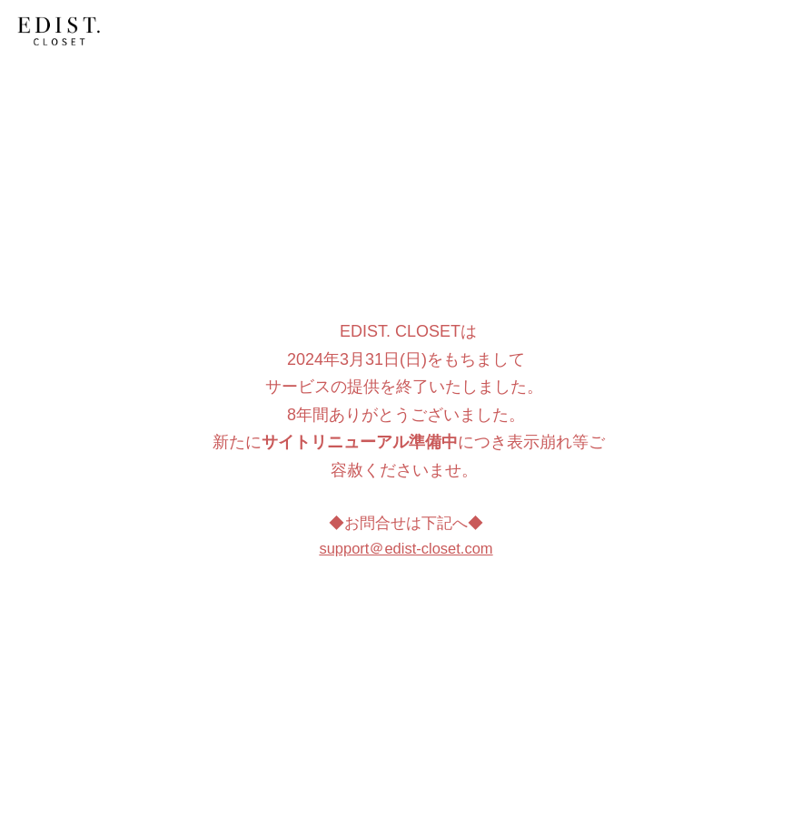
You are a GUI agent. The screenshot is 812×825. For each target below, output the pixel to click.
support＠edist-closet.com (405, 548)
